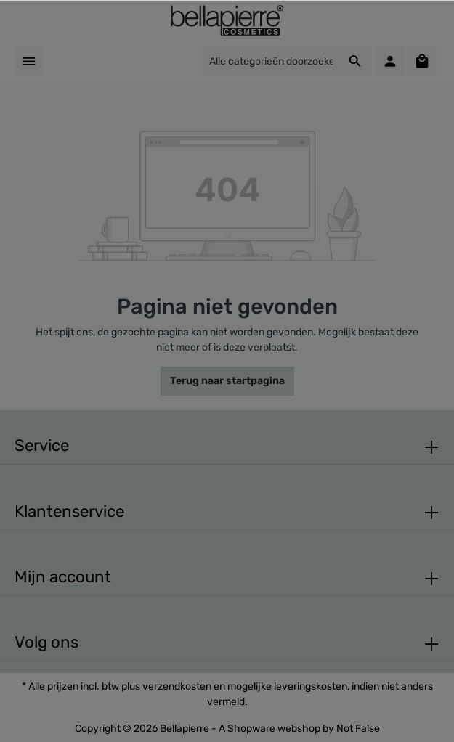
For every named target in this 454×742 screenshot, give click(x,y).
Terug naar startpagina (227, 381)
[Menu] (29, 61)
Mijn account (63, 577)
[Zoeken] (356, 61)
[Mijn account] (390, 61)
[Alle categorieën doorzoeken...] (270, 61)
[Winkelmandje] (422, 61)
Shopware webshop (273, 728)
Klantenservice (69, 511)
